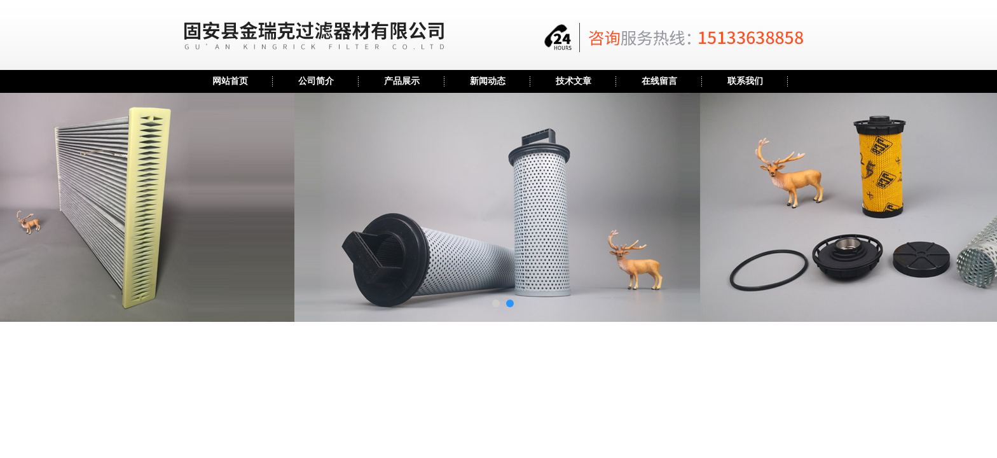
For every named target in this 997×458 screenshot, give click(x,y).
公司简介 (316, 81)
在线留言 (659, 81)
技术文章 (573, 81)
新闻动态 (487, 81)
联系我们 (745, 81)
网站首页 (230, 81)
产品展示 (402, 81)
